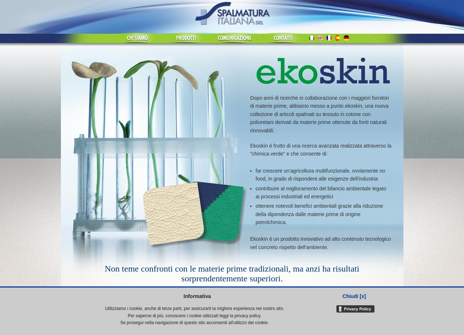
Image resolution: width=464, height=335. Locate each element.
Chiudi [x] (354, 296)
